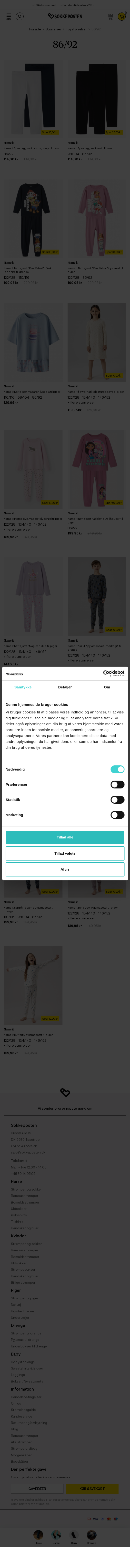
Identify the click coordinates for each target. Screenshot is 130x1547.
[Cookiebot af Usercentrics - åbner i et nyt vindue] (103, 673)
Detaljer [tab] (65, 687)
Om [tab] (107, 687)
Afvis (65, 869)
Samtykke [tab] (23, 687)
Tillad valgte (64, 853)
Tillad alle (65, 837)
